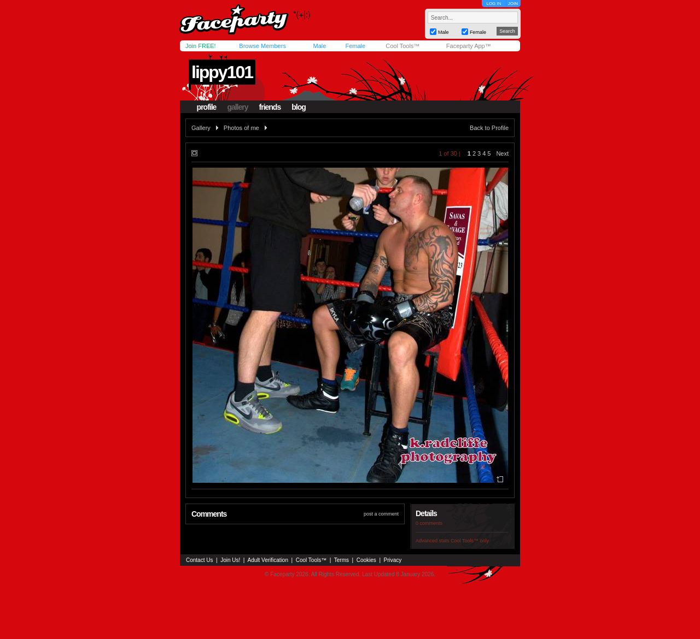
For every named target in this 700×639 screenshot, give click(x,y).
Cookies (366, 560)
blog (298, 107)
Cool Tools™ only (470, 540)
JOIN (513, 3)
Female (355, 46)
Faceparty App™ (468, 46)
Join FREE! (200, 46)
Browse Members (262, 46)
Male (319, 46)
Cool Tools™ (402, 46)
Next (502, 153)
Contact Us (199, 560)
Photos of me (241, 128)
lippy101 (222, 72)
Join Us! (230, 560)
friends (270, 107)
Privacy (393, 560)
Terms (341, 560)
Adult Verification (267, 560)
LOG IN (493, 3)
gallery (237, 107)
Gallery (201, 128)
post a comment (381, 514)
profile (207, 107)
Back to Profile (489, 128)
